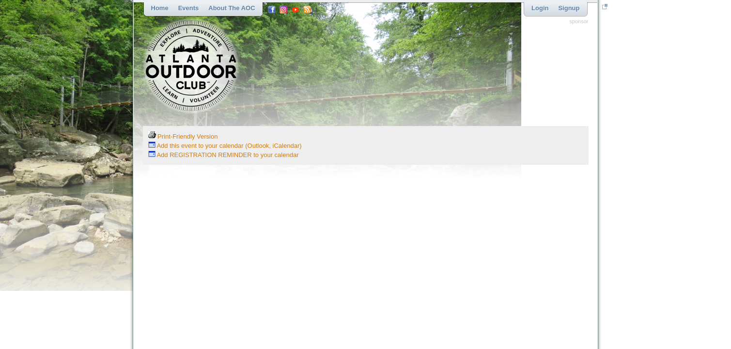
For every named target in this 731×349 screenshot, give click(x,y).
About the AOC (231, 8)
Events (188, 8)
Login (539, 8)
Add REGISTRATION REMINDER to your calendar (223, 155)
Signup (568, 8)
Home (160, 8)
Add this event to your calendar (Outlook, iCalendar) (225, 145)
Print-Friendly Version (183, 136)
